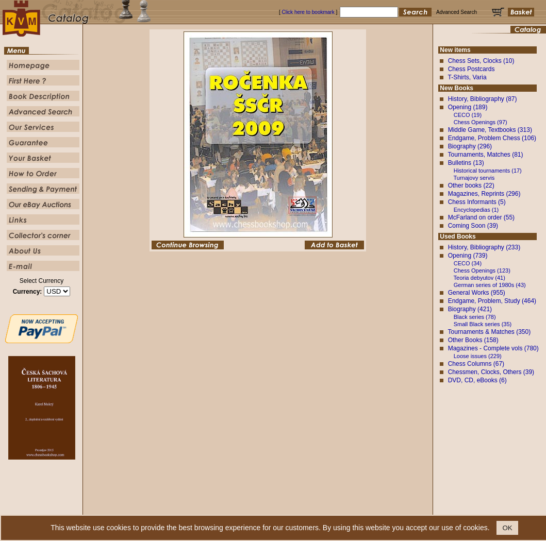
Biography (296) (470, 146)
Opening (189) (468, 107)
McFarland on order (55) (481, 217)
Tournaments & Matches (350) (489, 331)
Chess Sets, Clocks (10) (481, 60)
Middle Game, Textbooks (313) (490, 129)
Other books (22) (471, 185)
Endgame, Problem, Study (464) (492, 301)
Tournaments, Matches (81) (485, 154)
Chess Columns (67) (476, 363)
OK (507, 528)
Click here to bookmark (308, 12)
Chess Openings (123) (482, 270)
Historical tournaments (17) (488, 170)
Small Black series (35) (482, 324)
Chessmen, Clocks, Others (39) (491, 372)
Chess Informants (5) (477, 202)
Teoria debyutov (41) (479, 278)
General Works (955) (476, 292)
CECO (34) (468, 263)
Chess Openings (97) (480, 122)
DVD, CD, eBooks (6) (477, 380)
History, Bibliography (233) (484, 247)
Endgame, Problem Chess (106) (492, 138)
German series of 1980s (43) (490, 285)
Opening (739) (468, 255)
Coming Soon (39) (473, 225)
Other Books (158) (473, 340)
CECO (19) (468, 115)
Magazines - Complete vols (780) (493, 348)
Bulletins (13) (466, 162)
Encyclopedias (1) (476, 210)
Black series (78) (475, 317)
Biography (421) (470, 309)
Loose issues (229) (478, 356)
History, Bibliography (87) (482, 99)
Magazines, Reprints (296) (484, 193)
